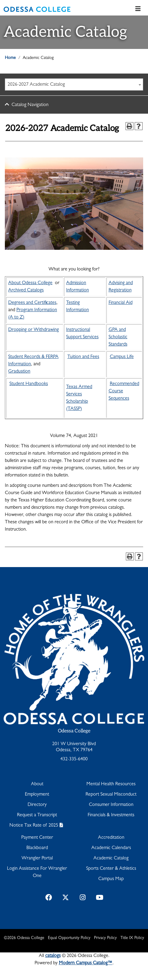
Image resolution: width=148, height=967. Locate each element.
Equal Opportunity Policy (69, 938)
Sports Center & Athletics (111, 868)
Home (10, 58)
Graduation (19, 371)
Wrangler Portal (37, 858)
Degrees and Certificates (32, 303)
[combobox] (74, 84)
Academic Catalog (111, 858)
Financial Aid (121, 303)
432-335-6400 (74, 759)
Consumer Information (111, 805)
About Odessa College (30, 283)
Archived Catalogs (26, 290)
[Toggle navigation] (138, 9)
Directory (37, 805)
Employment (37, 794)
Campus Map (111, 879)
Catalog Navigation (30, 105)
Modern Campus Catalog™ (86, 963)
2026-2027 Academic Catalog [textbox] (36, 84)
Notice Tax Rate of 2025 (33, 825)
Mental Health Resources (111, 784)
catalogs (53, 956)
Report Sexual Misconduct (111, 794)
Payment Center (37, 837)
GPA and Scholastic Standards (118, 337)
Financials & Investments (111, 815)
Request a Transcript (37, 815)
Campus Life (122, 357)
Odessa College (74, 731)
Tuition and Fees (83, 357)
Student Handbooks (28, 384)
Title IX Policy (132, 938)
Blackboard (37, 848)
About (37, 784)
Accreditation (111, 837)
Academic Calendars (111, 848)
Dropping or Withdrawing (33, 330)
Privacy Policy (105, 938)
